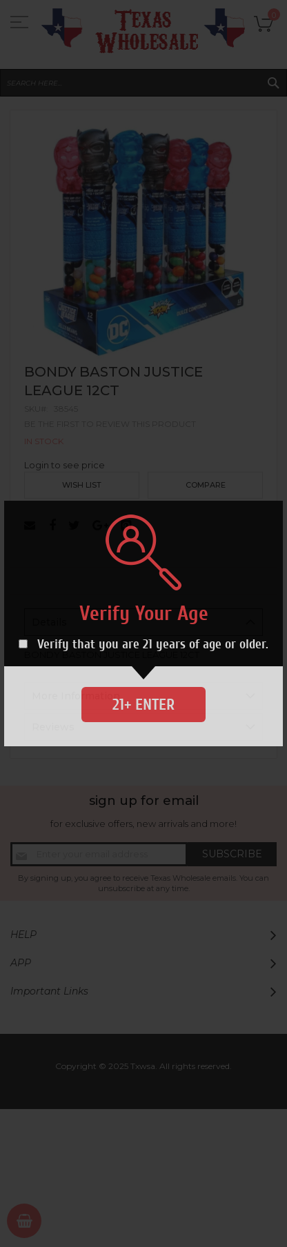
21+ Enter (143, 704)
